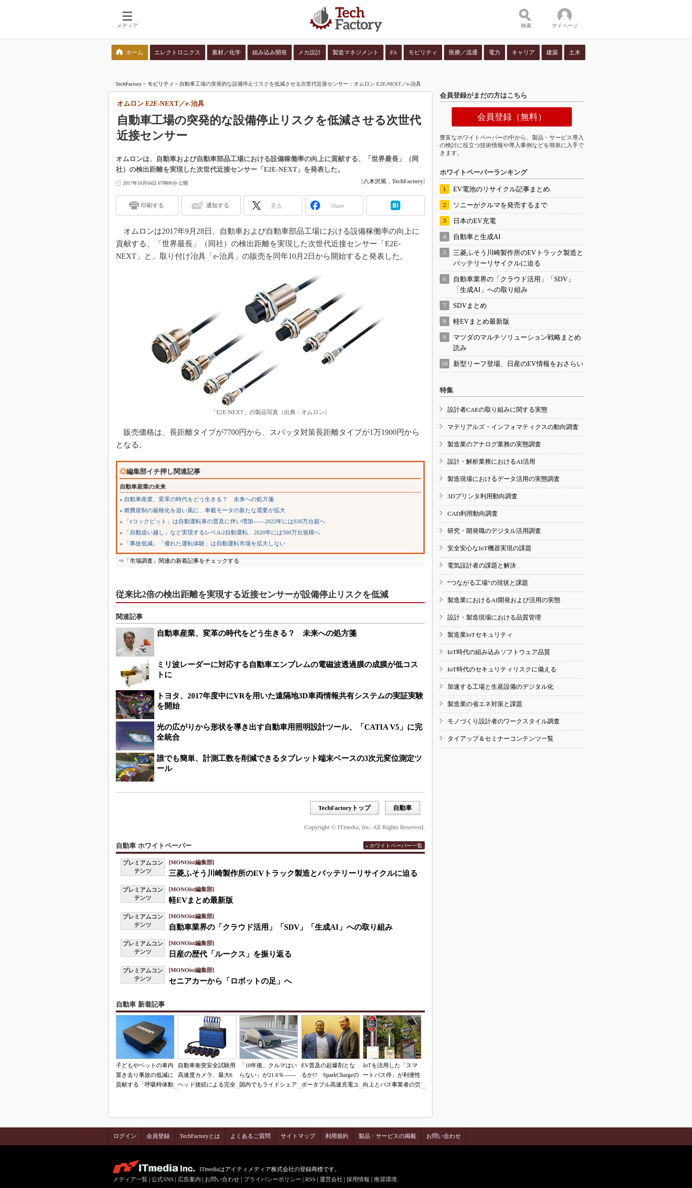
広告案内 (189, 1179)
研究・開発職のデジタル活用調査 (494, 530)
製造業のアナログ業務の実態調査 (494, 444)
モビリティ (161, 84)
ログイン (124, 1136)
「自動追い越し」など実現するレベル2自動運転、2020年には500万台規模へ (222, 532)
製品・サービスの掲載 (387, 1136)
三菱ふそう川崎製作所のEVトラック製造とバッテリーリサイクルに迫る (293, 873)
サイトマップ (298, 1136)
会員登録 (158, 1136)
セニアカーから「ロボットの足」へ (230, 981)
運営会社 (331, 1179)
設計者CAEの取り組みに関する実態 (497, 409)
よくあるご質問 (250, 1136)
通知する (217, 205)
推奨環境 (385, 1179)
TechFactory (128, 84)
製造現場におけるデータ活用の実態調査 (503, 478)
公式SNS (162, 1179)
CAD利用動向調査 (472, 513)
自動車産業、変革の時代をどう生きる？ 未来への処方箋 (199, 499)
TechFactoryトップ (344, 807)
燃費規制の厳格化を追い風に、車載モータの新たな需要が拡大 (204, 510)
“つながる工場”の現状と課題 (487, 582)
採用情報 (358, 1179)
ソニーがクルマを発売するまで (500, 205)
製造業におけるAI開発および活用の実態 (503, 600)
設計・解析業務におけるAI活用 (491, 461)
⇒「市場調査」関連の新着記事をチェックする (178, 560)
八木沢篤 (374, 181)
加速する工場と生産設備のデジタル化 (500, 686)
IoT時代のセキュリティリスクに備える (501, 669)
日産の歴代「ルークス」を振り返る (230, 954)
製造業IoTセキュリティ (480, 634)
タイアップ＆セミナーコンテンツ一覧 (500, 738)
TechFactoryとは (200, 1136)
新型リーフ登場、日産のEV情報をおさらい (518, 363)
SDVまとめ (470, 305)
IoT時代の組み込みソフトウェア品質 (498, 652)
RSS (310, 1179)
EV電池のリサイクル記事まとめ (501, 189)
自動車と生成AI (477, 236)
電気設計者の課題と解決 (481, 565)
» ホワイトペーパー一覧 (394, 845)
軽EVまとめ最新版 (201, 900)
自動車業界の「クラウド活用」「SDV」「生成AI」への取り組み (281, 927)
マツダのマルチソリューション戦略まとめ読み (517, 343)
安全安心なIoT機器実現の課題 (489, 548)
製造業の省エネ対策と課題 (484, 704)
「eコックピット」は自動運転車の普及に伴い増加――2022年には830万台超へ (224, 521)
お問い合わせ (443, 1136)
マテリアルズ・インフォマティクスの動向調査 (513, 426)
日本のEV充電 (474, 221)
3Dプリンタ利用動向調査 (482, 496)
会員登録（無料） (511, 117)
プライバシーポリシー (272, 1179)
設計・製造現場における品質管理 (494, 617)
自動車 (402, 807)
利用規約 (336, 1136)
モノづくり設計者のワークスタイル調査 (503, 721)
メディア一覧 (130, 1179)
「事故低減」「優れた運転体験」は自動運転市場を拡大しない (204, 543)
